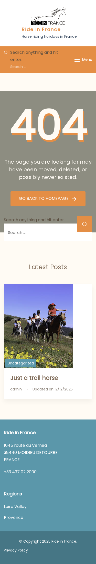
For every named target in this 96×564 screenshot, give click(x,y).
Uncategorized (21, 363)
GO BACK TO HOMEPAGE (44, 198)
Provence (13, 517)
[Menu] (77, 60)
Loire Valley (15, 506)
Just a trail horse (34, 378)
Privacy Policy (16, 550)
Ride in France (41, 29)
